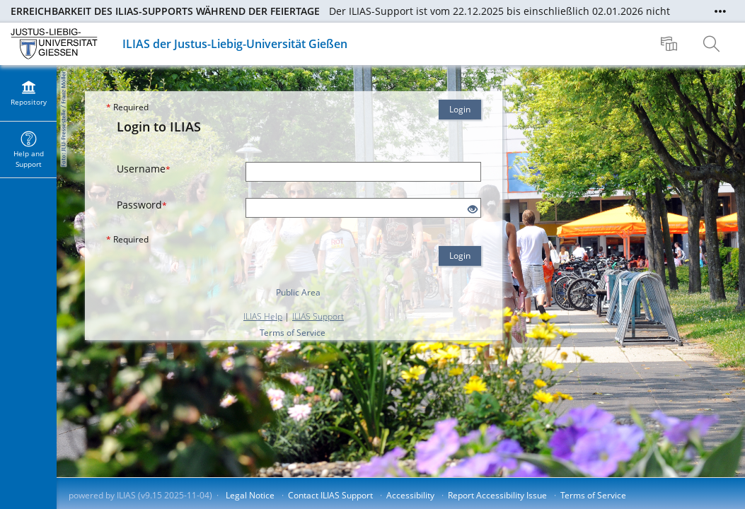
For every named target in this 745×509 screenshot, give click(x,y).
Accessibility (410, 495)
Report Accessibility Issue (497, 495)
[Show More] (720, 11)
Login (459, 109)
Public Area (298, 292)
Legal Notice (250, 495)
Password (142, 204)
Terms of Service (292, 333)
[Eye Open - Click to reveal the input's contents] (473, 209)
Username (144, 168)
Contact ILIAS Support (330, 495)
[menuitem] (670, 44)
